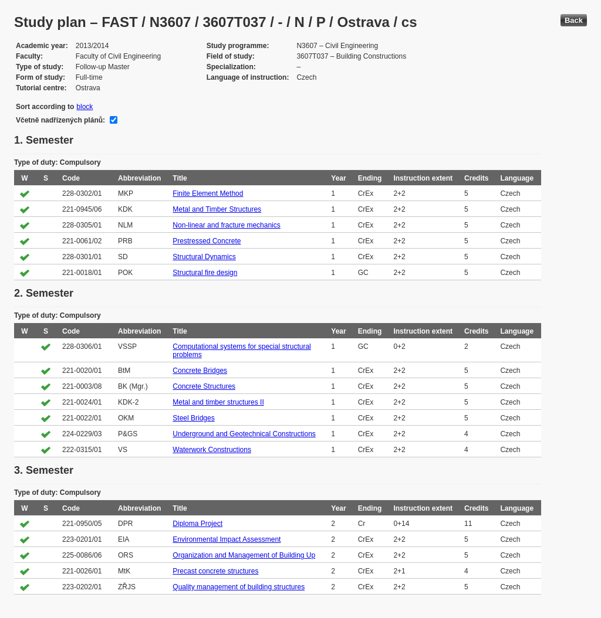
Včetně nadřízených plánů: (60, 120)
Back (574, 20)
